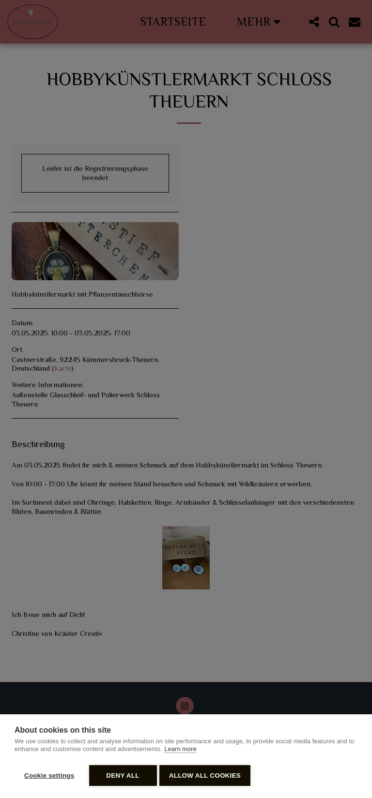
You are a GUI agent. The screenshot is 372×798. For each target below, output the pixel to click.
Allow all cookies (207, 775)
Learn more (180, 751)
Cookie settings (49, 775)
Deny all (122, 775)
